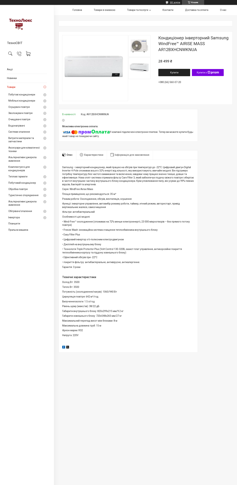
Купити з (208, 72)
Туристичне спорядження (23, 195)
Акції (10, 69)
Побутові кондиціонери (21, 94)
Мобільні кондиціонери (21, 100)
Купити (174, 72)
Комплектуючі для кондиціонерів (19, 169)
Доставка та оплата (196, 10)
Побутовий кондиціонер (22, 182)
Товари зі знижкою (104, 10)
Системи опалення (19, 131)
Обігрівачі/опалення (20, 211)
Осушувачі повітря (19, 107)
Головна (77, 10)
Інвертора (14, 217)
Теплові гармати (17, 176)
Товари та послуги (137, 10)
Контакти (168, 10)
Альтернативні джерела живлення (22, 159)
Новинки (12, 78)
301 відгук (175, 2)
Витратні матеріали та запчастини (21, 140)
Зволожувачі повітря (20, 113)
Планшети (14, 223)
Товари (11, 87)
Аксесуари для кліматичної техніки (24, 149)
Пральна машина (18, 229)
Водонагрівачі (16, 125)
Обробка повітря (18, 189)
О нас (223, 10)
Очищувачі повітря (19, 119)
